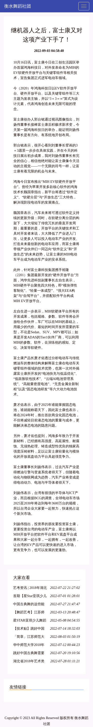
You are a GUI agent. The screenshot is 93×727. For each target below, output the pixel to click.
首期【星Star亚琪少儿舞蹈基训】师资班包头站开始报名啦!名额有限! (30, 596)
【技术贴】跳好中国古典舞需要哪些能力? (29, 629)
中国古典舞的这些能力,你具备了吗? (28, 604)
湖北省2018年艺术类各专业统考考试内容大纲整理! (28, 662)
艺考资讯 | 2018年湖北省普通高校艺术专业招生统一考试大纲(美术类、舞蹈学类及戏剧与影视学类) (30, 588)
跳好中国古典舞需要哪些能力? (28, 653)
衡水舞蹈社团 (17, 6)
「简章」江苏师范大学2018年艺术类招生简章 (28, 637)
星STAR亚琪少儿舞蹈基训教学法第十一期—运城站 (29, 621)
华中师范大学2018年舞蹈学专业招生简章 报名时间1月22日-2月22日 (29, 645)
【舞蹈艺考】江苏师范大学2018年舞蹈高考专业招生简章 (28, 613)
